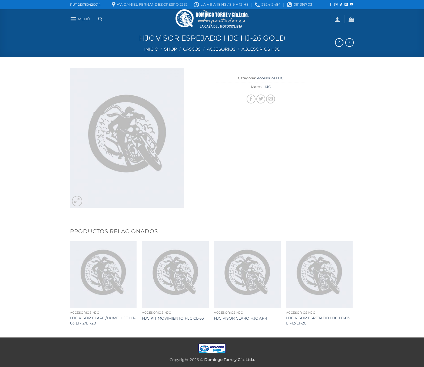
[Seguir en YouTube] (351, 5)
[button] (80, 19)
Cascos (192, 49)
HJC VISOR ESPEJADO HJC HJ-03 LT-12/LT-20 (318, 321)
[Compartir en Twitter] (260, 99)
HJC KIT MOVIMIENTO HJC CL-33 (173, 318)
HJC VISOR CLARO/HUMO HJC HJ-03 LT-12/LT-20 (102, 321)
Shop (170, 49)
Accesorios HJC (260, 49)
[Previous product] (349, 42)
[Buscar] (100, 19)
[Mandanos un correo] (346, 5)
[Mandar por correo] (270, 99)
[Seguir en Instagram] (335, 5)
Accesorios (221, 49)
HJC (267, 87)
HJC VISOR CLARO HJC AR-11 (241, 318)
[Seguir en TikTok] (341, 5)
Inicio (151, 49)
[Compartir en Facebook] (251, 99)
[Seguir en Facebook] (330, 5)
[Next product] (339, 42)
